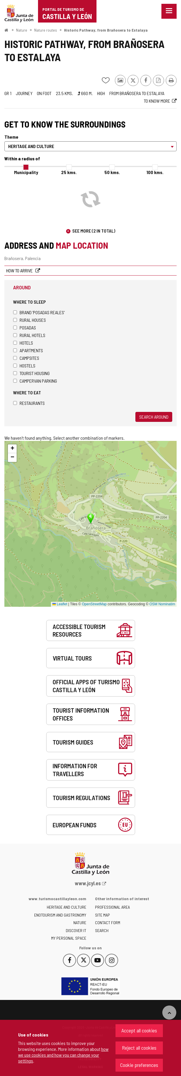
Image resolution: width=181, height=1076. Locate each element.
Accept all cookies (139, 1030)
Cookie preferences (139, 1065)
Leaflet (59, 604)
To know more (157, 101)
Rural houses (29, 320)
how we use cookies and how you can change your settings (63, 1054)
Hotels (23, 343)
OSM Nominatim (162, 604)
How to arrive (20, 270)
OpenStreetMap (94, 604)
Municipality (26, 172)
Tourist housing (31, 373)
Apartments (28, 350)
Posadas (24, 327)
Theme (11, 137)
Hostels (24, 365)
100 (154, 172)
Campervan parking (35, 381)
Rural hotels (29, 335)
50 (112, 172)
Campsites (26, 358)
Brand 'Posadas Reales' (39, 312)
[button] (12, 448)
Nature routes (45, 29)
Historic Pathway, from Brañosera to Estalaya (106, 29)
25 (69, 172)
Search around (153, 417)
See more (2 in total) (93, 230)
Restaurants (29, 403)
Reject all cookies (139, 1047)
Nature (21, 29)
